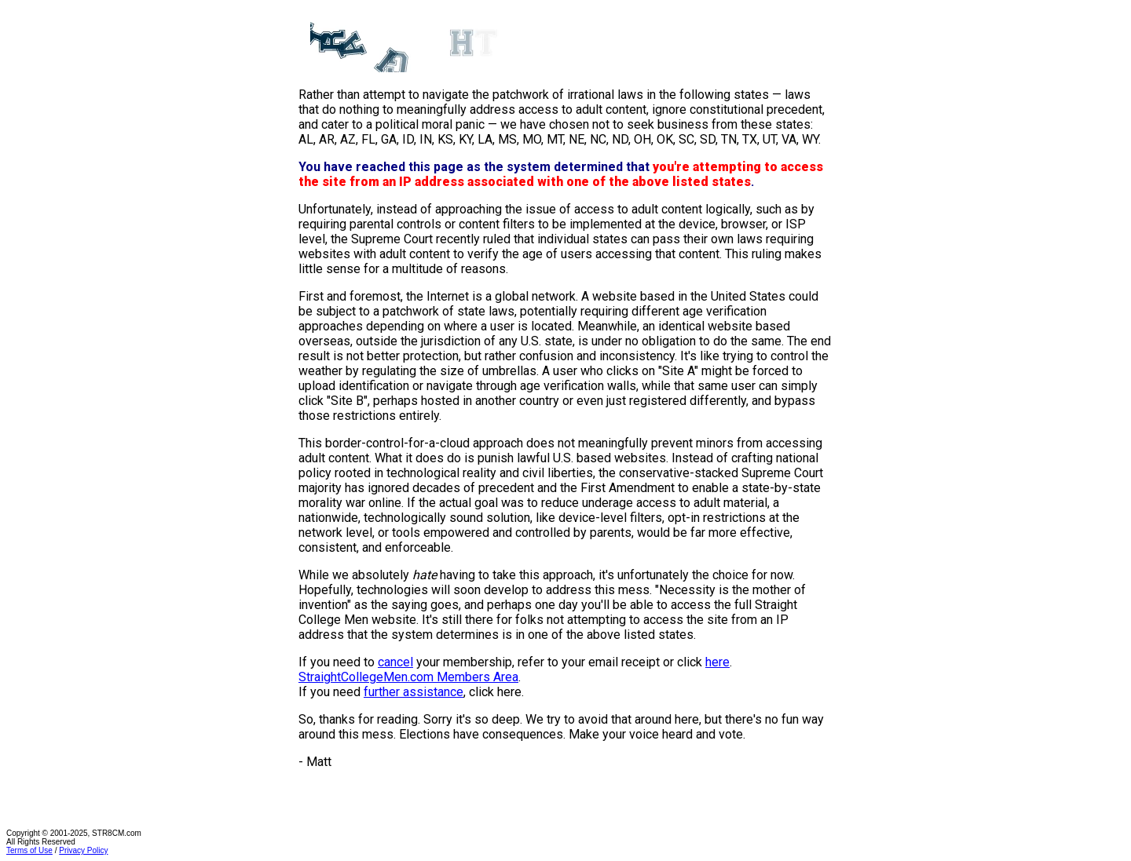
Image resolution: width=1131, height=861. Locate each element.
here (717, 662)
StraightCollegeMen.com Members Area (408, 676)
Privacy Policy (83, 850)
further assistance (413, 691)
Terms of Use (29, 850)
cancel (395, 662)
